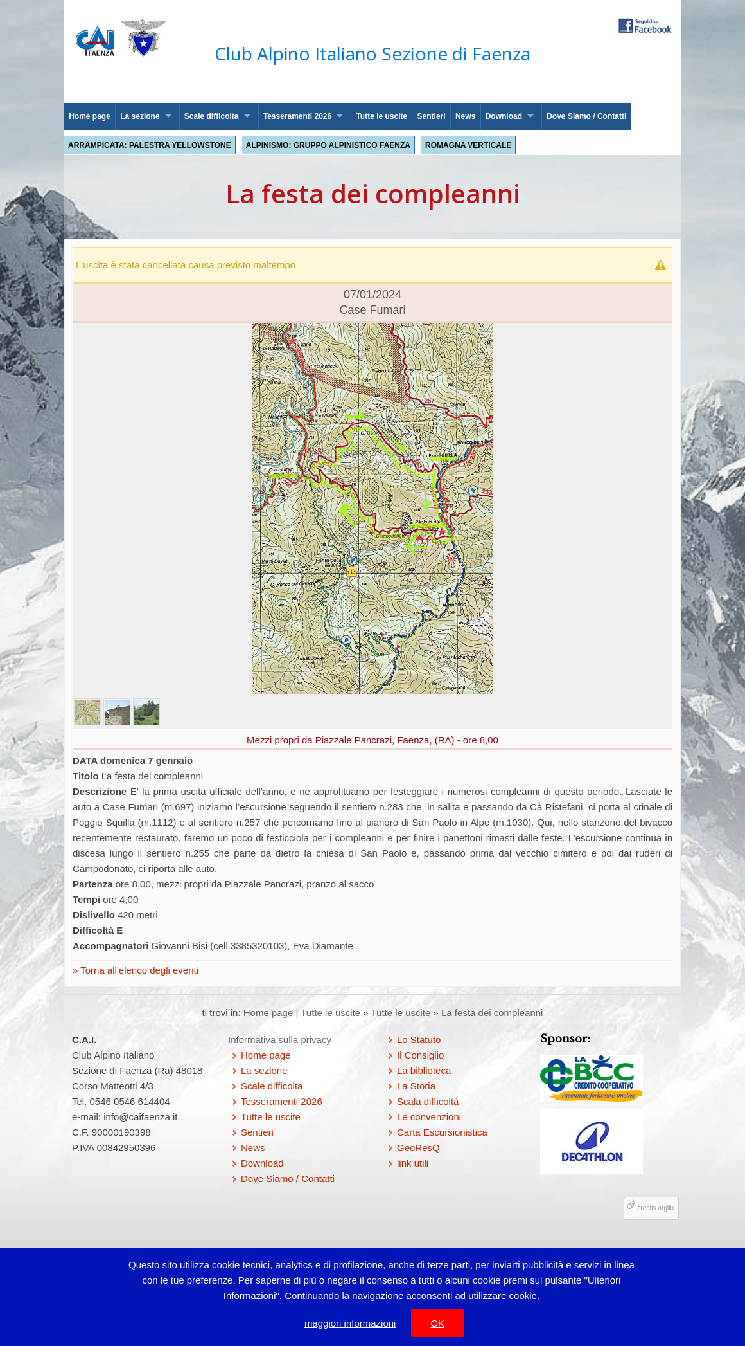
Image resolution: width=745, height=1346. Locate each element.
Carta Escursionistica (442, 1132)
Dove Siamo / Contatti (586, 116)
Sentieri (431, 116)
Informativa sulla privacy (279, 1039)
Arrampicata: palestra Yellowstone (149, 145)
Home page (89, 116)
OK (437, 1323)
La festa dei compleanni (492, 1012)
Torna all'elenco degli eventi (138, 970)
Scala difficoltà (428, 1101)
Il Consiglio (420, 1055)
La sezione (139, 116)
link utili (412, 1163)
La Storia (416, 1085)
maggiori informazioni (350, 1323)
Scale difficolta (211, 116)
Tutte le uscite (381, 116)
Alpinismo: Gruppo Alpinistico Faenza (328, 145)
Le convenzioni (429, 1116)
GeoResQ (418, 1147)
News (465, 116)
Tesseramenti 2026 (297, 116)
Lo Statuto (419, 1039)
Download (504, 116)
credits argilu (655, 1208)
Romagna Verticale (468, 145)
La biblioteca (424, 1070)
